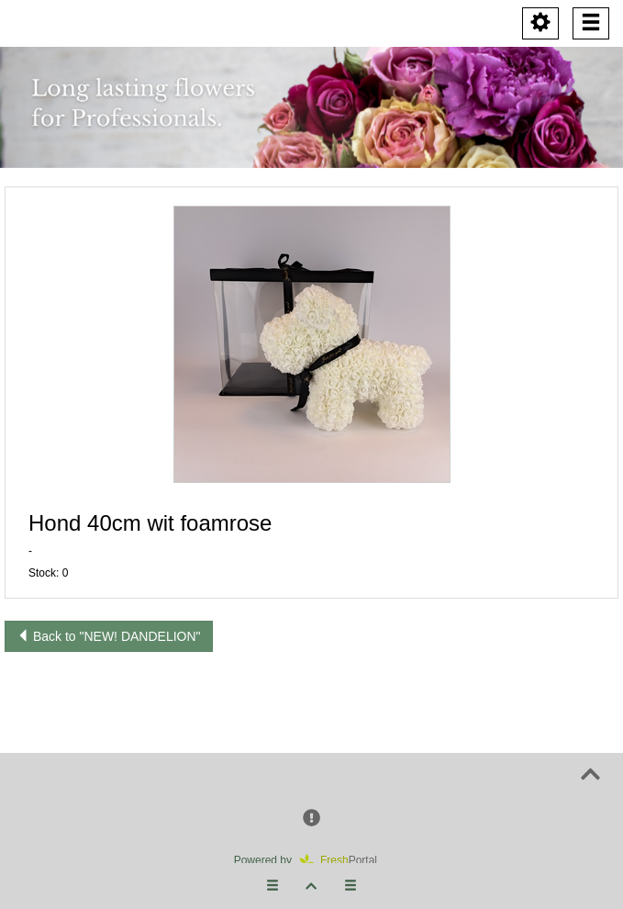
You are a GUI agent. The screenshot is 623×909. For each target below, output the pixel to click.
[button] (311, 344)
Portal (344, 860)
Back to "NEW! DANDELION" (109, 636)
